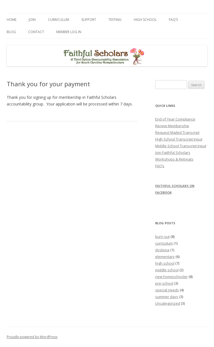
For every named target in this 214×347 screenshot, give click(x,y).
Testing (114, 19)
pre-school (164, 283)
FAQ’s (173, 19)
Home (11, 19)
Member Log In (68, 31)
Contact (36, 31)
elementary (165, 256)
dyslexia (162, 249)
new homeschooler (171, 276)
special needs (167, 289)
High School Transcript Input (178, 139)
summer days (166, 296)
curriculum (164, 243)
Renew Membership (172, 125)
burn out (162, 236)
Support (88, 19)
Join (32, 19)
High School (145, 19)
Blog (11, 31)
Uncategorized (167, 303)
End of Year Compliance (175, 119)
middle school (167, 269)
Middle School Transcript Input (180, 145)
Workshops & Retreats (174, 159)
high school (164, 263)
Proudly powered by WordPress (32, 336)
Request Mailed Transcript (177, 132)
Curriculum (58, 19)
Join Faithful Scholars (172, 152)
